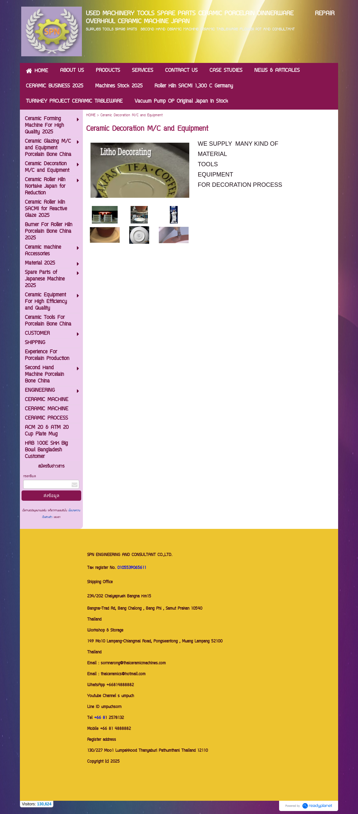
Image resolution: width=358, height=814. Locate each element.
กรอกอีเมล (29, 476)
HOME (90, 115)
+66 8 (99, 718)
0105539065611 (131, 568)
